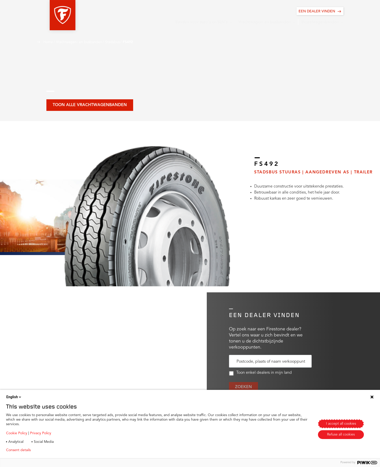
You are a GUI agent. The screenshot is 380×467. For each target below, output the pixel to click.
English (14, 397)
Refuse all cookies (341, 434)
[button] (50, 15)
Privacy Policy (40, 433)
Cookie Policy (16, 433)
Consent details (18, 450)
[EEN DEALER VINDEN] (320, 11)
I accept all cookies (341, 423)
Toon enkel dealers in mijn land (260, 373)
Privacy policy (49, 450)
